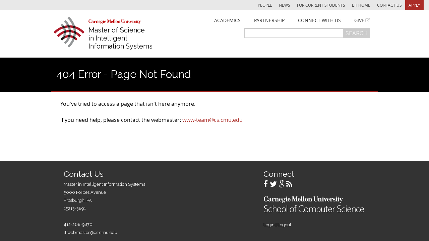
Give (359, 20)
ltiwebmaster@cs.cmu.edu (90, 232)
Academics (227, 20)
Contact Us (389, 5)
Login (268, 224)
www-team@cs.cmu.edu (212, 120)
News (284, 5)
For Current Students (321, 5)
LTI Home (361, 5)
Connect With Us (319, 20)
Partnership (269, 20)
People (265, 5)
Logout (284, 224)
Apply (414, 5)
